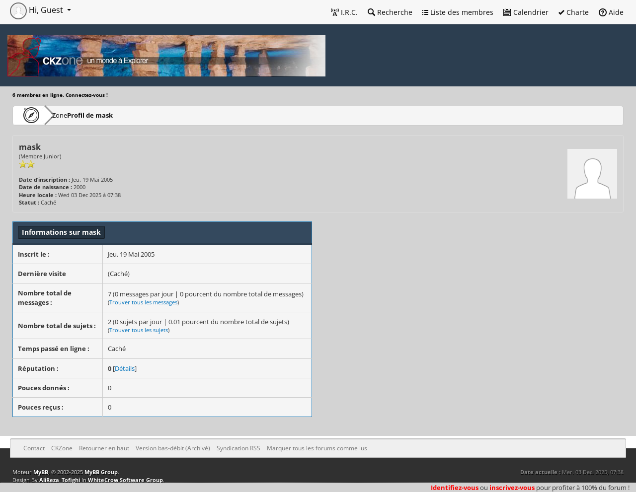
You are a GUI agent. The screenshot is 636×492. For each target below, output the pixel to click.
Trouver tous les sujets (138, 330)
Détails (125, 368)
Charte (573, 12)
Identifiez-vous (454, 487)
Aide (611, 12)
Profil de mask (120, 115)
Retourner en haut (104, 448)
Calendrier (526, 12)
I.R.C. (344, 12)
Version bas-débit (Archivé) (173, 448)
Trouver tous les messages (143, 302)
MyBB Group (101, 472)
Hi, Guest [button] (37, 9)
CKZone (69, 115)
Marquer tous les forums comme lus (317, 448)
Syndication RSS (238, 448)
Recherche (390, 12)
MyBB (40, 472)
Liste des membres (457, 12)
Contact (34, 448)
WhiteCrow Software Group (125, 480)
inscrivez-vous (512, 487)
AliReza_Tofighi (59, 480)
